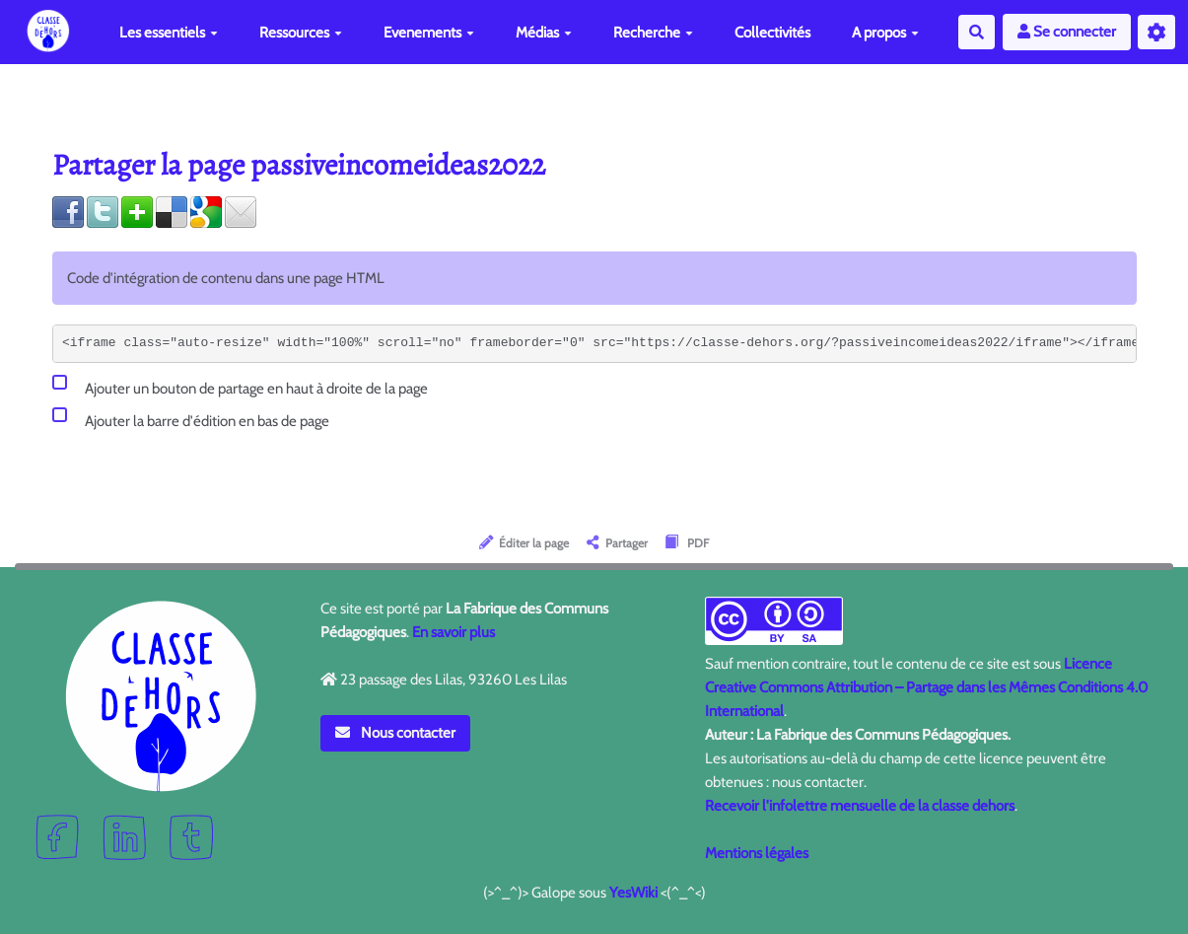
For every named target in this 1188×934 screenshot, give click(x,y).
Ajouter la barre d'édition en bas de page (190, 417)
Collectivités (772, 32)
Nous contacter (395, 733)
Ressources (300, 32)
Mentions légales (756, 853)
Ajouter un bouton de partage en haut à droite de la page (240, 385)
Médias (544, 32)
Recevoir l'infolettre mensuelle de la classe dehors (859, 806)
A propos (885, 32)
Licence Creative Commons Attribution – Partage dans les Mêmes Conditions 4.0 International (926, 687)
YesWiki (633, 892)
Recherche (653, 32)
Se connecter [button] (1066, 31)
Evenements (429, 32)
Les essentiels (168, 32)
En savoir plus (453, 632)
